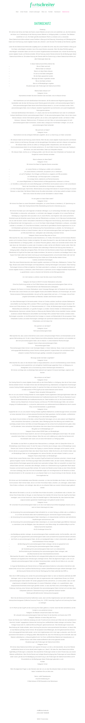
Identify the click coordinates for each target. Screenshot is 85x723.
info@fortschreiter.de (42, 710)
